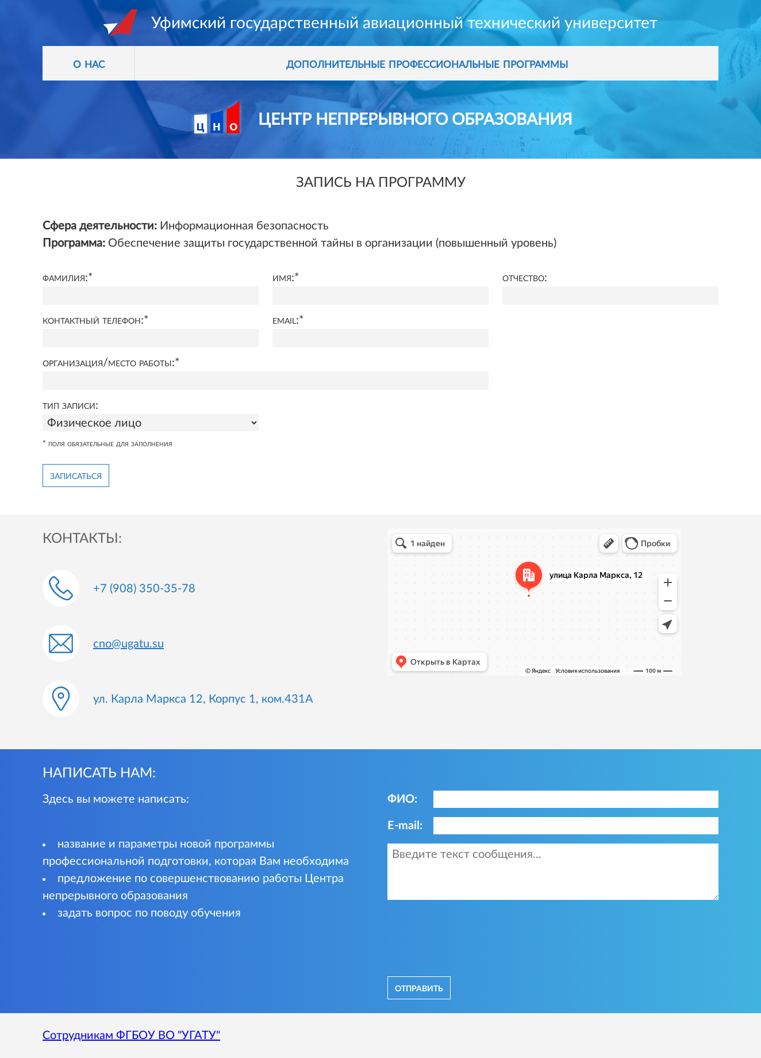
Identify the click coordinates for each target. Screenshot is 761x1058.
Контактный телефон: (93, 320)
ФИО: (402, 799)
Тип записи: (70, 405)
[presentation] (474, 936)
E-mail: (404, 825)
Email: (285, 320)
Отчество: (524, 277)
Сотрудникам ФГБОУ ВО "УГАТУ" (131, 1035)
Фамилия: (65, 277)
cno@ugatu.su (128, 644)
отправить (419, 988)
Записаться (76, 475)
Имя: (283, 277)
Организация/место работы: (109, 363)
